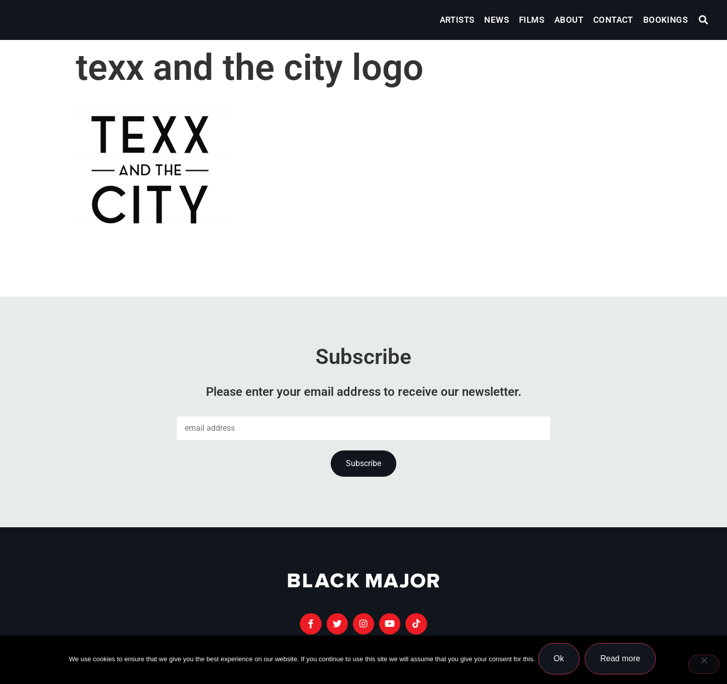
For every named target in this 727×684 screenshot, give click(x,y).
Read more (622, 660)
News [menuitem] (496, 20)
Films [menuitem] (531, 20)
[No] (703, 665)
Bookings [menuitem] (665, 20)
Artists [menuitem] (457, 20)
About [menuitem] (568, 20)
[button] (703, 20)
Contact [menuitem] (613, 20)
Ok (561, 660)
